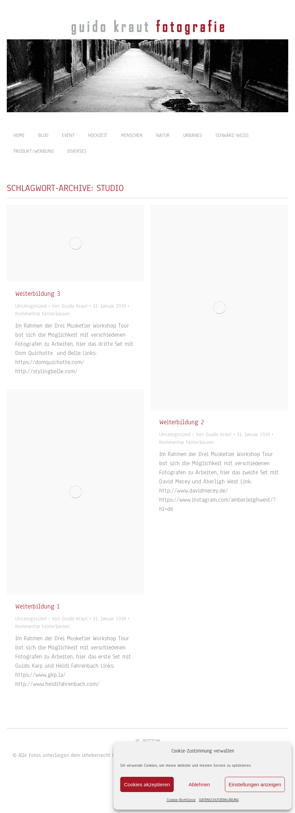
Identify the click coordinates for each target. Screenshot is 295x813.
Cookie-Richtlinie (181, 800)
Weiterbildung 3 (37, 306)
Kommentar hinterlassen (42, 325)
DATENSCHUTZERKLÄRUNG (219, 800)
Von (70, 318)
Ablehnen (199, 784)
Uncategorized (31, 318)
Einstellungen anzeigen (255, 784)
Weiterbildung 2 (181, 434)
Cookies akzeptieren (147, 784)
